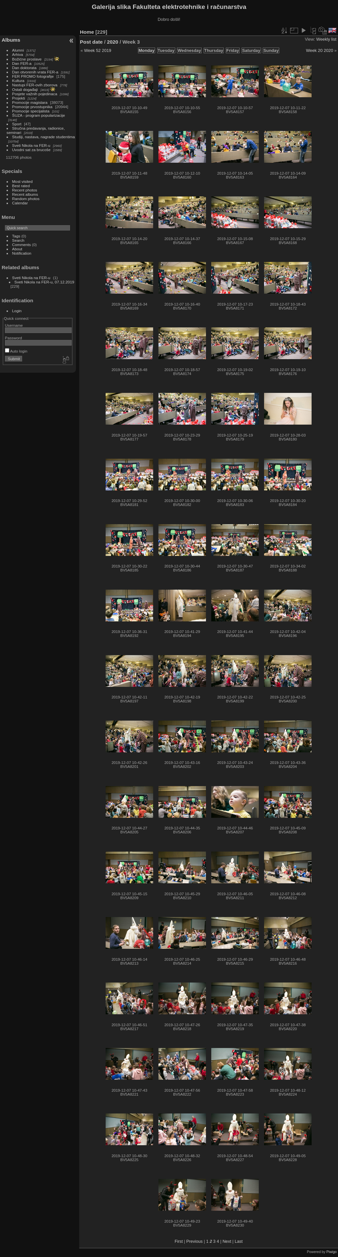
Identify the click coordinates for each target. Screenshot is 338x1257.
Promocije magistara (30, 102)
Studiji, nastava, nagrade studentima (43, 137)
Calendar (20, 203)
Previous (194, 1241)
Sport (16, 124)
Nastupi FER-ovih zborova (34, 85)
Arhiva (17, 54)
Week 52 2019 (97, 50)
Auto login (16, 351)
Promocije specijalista (31, 111)
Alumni (18, 50)
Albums (11, 40)
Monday (146, 50)
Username (14, 325)
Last (239, 1241)
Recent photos (24, 190)
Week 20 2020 (319, 50)
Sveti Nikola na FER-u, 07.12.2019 (44, 282)
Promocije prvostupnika (32, 107)
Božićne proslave (27, 59)
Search (18, 240)
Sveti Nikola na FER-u (31, 145)
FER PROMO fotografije (33, 76)
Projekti (18, 98)
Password (13, 338)
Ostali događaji (25, 89)
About (17, 249)
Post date (91, 42)
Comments (21, 244)
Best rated (21, 186)
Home (87, 32)
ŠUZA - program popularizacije (38, 115)
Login (17, 311)
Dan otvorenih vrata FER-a (35, 72)
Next (226, 1241)
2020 (112, 42)
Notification (21, 253)
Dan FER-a (22, 63)
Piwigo (331, 1252)
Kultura (18, 80)
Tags (16, 236)
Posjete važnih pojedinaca (34, 94)
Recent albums (25, 194)
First (179, 1241)
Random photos (26, 198)
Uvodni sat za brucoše (31, 149)
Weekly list (326, 39)
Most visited (22, 181)
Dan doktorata (24, 67)
